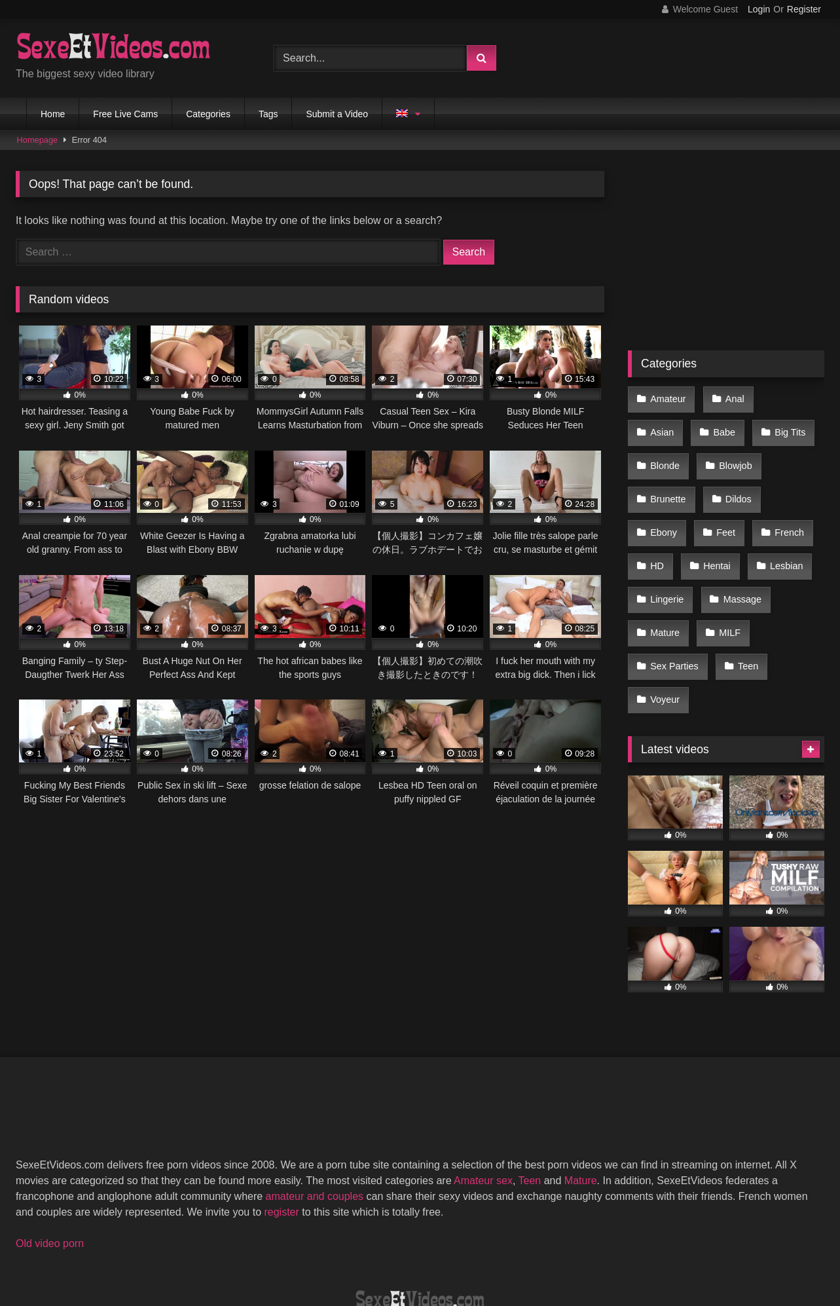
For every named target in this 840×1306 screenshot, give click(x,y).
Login (759, 9)
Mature (738, 564)
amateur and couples (314, 1111)
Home (53, 114)
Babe (660, 425)
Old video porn (50, 1159)
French (664, 508)
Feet (784, 481)
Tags (268, 114)
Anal (730, 397)
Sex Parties (731, 591)
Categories (208, 114)
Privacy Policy (514, 1248)
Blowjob (665, 453)
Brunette (736, 453)
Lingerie (735, 536)
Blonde (789, 425)
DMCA (356, 1248)
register (281, 1127)
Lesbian (665, 536)
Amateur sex (483, 1096)
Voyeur (720, 619)
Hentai (778, 508)
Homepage (37, 140)
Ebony (725, 481)
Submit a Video (337, 114)
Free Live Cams (125, 114)
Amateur (667, 397)
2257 (306, 1248)
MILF (660, 591)
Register (804, 9)
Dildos (662, 481)
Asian (787, 397)
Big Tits (723, 425)
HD (722, 508)
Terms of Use (426, 1248)
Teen (659, 619)
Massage (668, 564)
